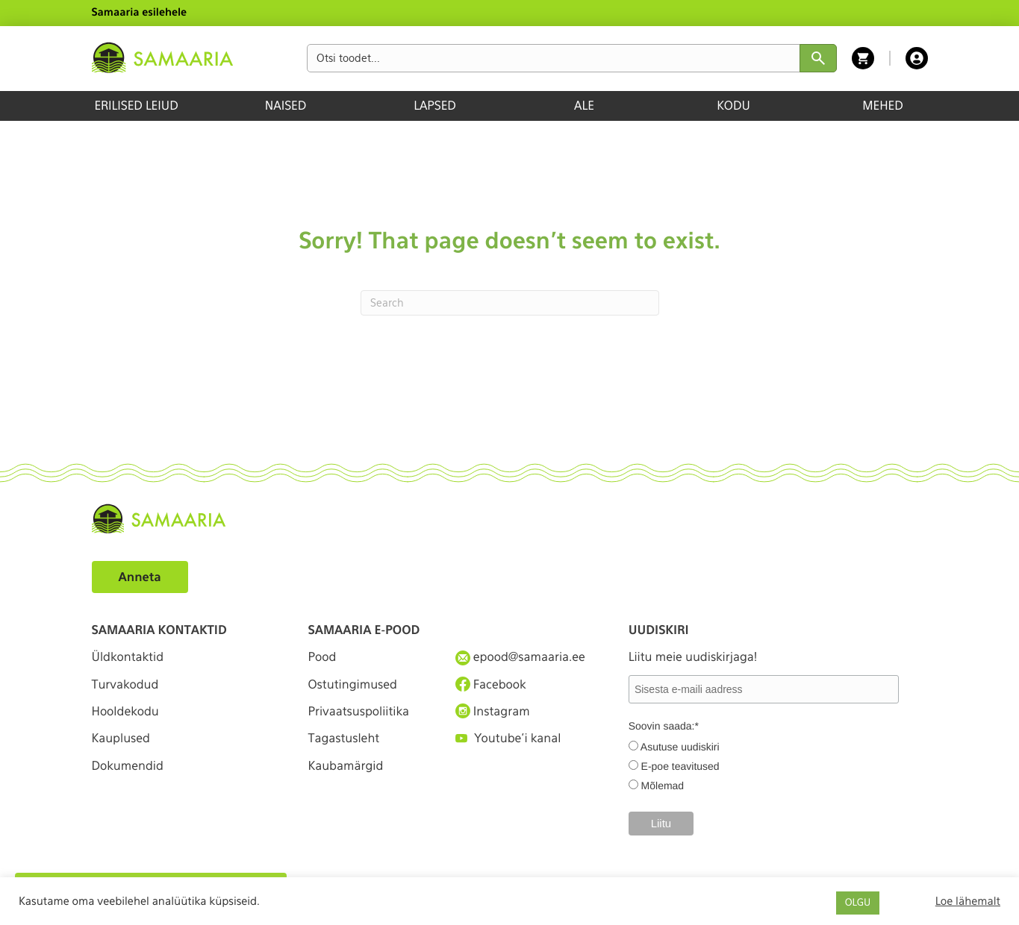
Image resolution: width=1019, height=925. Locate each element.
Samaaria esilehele (139, 13)
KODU (733, 105)
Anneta (140, 577)
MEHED (882, 105)
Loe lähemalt (967, 901)
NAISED (285, 105)
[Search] (510, 303)
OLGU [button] (857, 903)
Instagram (492, 710)
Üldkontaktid (128, 657)
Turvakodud (125, 684)
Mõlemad (663, 785)
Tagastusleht (344, 738)
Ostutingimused (352, 684)
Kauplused (121, 738)
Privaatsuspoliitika (359, 711)
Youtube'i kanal (508, 738)
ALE (584, 105)
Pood (322, 657)
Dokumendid (127, 766)
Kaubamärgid (346, 766)
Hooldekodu (125, 711)
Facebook (490, 684)
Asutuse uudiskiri (680, 747)
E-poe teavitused (680, 766)
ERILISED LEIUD (136, 105)
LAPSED (435, 105)
